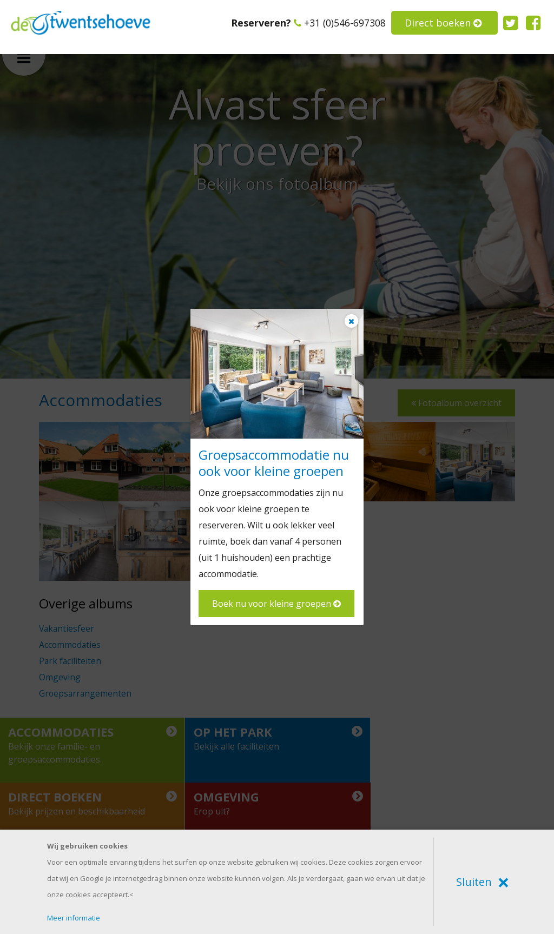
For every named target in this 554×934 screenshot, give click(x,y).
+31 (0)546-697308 (339, 22)
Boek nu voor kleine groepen (276, 604)
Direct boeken (443, 22)
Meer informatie (73, 918)
